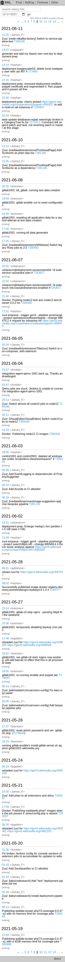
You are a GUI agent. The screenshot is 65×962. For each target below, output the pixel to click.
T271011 (34, 122)
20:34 (5, 344)
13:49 (5, 537)
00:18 (5, 892)
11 (45, 21)
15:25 (5, 34)
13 (54, 21)
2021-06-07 (12, 259)
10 (40, 21)
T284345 (19, 41)
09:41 (5, 568)
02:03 (5, 115)
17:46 (5, 638)
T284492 (26, 302)
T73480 (32, 71)
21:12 (5, 146)
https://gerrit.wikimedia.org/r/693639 (32, 772)
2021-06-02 (12, 516)
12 (49, 21)
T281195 (40, 152)
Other (54, 2)
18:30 (5, 791)
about (57, 958)
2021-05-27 (12, 602)
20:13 (5, 399)
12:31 (5, 79)
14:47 (5, 49)
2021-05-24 (12, 760)
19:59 (5, 198)
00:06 (5, 701)
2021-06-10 (12, 139)
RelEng (29, 2)
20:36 (5, 623)
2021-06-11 (12, 28)
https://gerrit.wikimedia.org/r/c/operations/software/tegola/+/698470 (32, 323)
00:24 (5, 485)
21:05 (5, 161)
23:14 (5, 608)
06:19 (5, 766)
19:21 (5, 522)
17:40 (5, 228)
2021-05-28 (12, 562)
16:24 (5, 741)
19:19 (5, 429)
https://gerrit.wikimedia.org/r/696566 (29, 645)
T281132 (34, 504)
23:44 (5, 934)
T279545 (18, 733)
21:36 (5, 849)
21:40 (5, 296)
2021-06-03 (12, 446)
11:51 (5, 311)
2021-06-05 (12, 338)
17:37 (5, 726)
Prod (19, 2)
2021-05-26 (12, 720)
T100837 (38, 107)
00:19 (5, 497)
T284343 (54, 433)
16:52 (5, 653)
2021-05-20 (12, 843)
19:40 (5, 213)
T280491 (33, 247)
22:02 (5, 266)
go (29, 14)
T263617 (38, 272)
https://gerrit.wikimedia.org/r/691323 (29, 831)
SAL (6, 2)
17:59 (5, 806)
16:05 (5, 671)
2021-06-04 (12, 363)
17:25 (5, 241)
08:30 (5, 824)
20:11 (5, 414)
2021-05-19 (12, 928)
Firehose (42, 2)
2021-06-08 (12, 180)
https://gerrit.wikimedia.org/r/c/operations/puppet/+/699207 (32, 103)
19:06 (5, 452)
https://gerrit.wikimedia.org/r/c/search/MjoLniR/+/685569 (31, 548)
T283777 (55, 589)
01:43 (5, 864)
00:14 (5, 686)
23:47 (5, 384)
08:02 (5, 583)
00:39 (5, 470)
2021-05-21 (12, 785)
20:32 (5, 186)
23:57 (5, 369)
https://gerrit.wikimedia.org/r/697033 (32, 573)
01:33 (5, 877)
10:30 (5, 97)
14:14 (5, 64)
